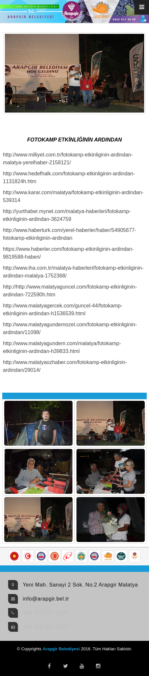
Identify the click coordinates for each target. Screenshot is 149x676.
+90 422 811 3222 (45, 626)
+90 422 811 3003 (45, 612)
